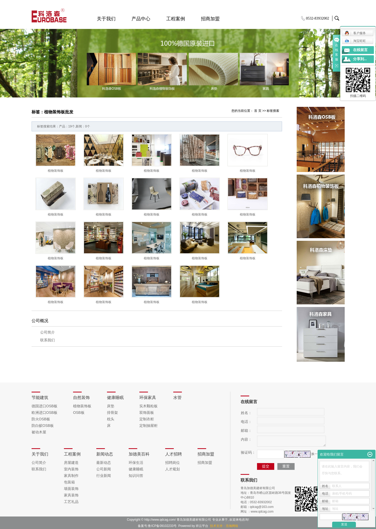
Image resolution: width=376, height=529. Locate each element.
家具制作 (71, 475)
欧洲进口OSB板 (45, 412)
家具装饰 (71, 495)
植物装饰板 (55, 171)
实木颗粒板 (148, 406)
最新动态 (103, 462)
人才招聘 (173, 454)
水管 (177, 397)
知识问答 (136, 475)
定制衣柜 (146, 419)
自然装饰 (81, 397)
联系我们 (47, 340)
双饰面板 (146, 412)
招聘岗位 (172, 462)
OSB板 (79, 412)
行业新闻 (103, 475)
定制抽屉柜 (148, 425)
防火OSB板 (41, 419)
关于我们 (106, 18)
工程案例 (175, 18)
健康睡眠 (115, 397)
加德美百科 (139, 454)
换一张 (316, 454)
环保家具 (147, 397)
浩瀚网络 (232, 526)
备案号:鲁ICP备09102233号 (157, 526)
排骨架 (112, 412)
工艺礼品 (71, 502)
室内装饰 (71, 469)
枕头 (110, 419)
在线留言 (360, 50)
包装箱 (69, 482)
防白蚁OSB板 (43, 425)
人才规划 (172, 469)
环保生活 (136, 462)
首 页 (257, 111)
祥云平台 (202, 526)
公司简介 (47, 332)
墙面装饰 (71, 489)
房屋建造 (71, 462)
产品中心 (141, 18)
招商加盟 (210, 18)
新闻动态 (104, 454)
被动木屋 (39, 432)
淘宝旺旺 (355, 41)
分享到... (360, 59)
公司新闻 (103, 469)
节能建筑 (40, 397)
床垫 (110, 406)
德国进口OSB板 (45, 406)
